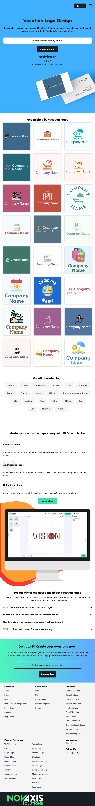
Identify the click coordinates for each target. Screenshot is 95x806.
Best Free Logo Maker (75, 733)
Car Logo (8, 748)
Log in (80, 6)
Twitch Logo (9, 770)
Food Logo (36, 787)
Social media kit (73, 721)
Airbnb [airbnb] (28, 401)
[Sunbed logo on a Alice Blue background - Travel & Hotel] (16, 229)
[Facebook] (68, 753)
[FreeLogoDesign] (21, 6)
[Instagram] (73, 753)
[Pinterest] (79, 753)
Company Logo (10, 774)
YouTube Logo (10, 744)
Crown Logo (37, 765)
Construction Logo (39, 761)
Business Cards (72, 699)
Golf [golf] (32, 408)
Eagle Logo (9, 753)
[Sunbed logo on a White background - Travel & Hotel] (78, 291)
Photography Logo (40, 774)
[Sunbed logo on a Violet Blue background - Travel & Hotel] (47, 321)
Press (6, 695)
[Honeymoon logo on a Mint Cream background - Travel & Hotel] (78, 229)
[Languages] (71, 743)
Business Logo (10, 778)
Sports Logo (37, 744)
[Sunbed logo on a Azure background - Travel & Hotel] (78, 198)
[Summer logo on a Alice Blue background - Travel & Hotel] (16, 291)
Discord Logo (9, 757)
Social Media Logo (40, 770)
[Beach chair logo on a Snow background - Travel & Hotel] (47, 167)
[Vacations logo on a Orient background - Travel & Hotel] (16, 167)
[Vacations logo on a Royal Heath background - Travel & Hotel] (16, 198)
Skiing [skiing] (68, 401)
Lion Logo (36, 757)
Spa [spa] (80, 401)
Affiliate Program (42, 704)
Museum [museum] (46, 408)
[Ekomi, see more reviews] (47, 60)
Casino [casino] (61, 408)
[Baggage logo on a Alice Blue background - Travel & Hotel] (78, 260)
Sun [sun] (69, 385)
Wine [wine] (54, 401)
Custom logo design (74, 691)
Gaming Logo (10, 761)
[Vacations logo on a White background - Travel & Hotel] (47, 260)
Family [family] (24, 393)
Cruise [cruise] (56, 385)
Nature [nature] (38, 393)
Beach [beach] (11, 385)
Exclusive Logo (72, 695)
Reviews (38, 708)
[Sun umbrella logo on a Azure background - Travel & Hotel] (78, 136)
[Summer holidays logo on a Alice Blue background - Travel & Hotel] (16, 321)
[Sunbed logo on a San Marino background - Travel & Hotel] (78, 321)
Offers (7, 699)
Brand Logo (37, 748)
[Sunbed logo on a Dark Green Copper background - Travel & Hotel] (16, 260)
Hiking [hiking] (52, 393)
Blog (37, 691)
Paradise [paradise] (83, 385)
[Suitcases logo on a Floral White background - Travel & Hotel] (47, 352)
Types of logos (72, 729)
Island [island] (10, 393)
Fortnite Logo (10, 765)
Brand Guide (71, 716)
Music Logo (37, 783)
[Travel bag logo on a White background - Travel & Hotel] (47, 136)
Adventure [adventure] (40, 385)
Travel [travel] (25, 385)
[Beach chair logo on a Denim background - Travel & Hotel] (47, 291)
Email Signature (72, 712)
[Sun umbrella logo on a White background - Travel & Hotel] (78, 352)
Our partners (40, 699)
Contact (7, 712)
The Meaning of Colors (75, 725)
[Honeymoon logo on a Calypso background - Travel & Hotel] (16, 136)
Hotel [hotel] (15, 401)
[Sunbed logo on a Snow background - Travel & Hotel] (16, 352)
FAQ (37, 695)
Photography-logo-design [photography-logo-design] (75, 393)
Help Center (9, 716)
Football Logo (38, 753)
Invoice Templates (73, 704)
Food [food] (42, 401)
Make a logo (48, 501)
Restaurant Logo (39, 778)
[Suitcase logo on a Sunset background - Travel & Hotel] (47, 198)
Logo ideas (9, 708)
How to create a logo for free (16, 704)
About (6, 691)
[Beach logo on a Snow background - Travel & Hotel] (78, 167)
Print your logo (72, 708)
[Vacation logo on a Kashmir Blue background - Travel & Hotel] (47, 229)
